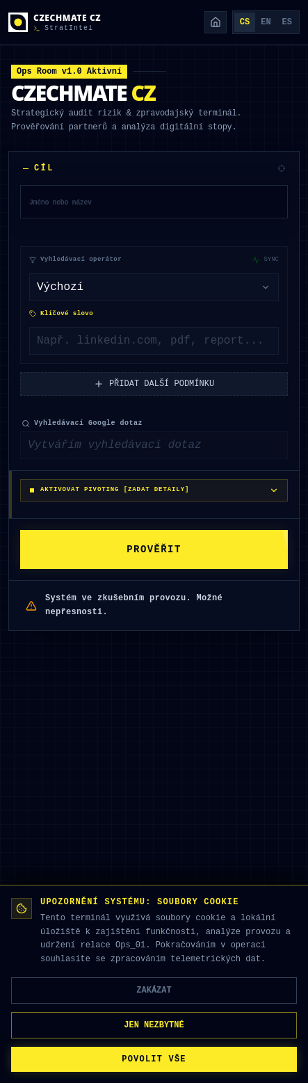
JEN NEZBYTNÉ (154, 1025)
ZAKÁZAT (153, 990)
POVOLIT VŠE (154, 1059)
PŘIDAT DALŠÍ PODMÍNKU (154, 384)
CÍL (38, 168)
